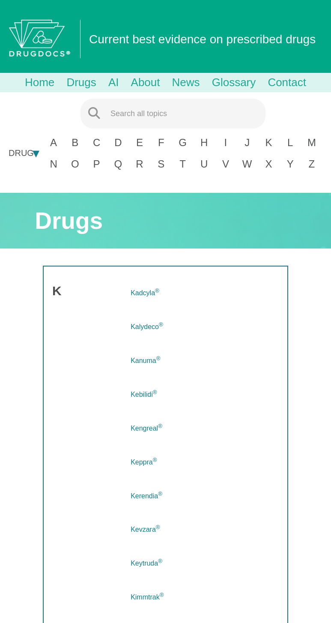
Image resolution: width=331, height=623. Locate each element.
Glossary (234, 82)
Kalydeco (147, 326)
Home (39, 82)
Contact (287, 82)
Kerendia (146, 496)
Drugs (81, 82)
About (145, 82)
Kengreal (146, 428)
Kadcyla (145, 293)
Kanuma (145, 360)
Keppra (144, 462)
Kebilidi (144, 394)
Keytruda (146, 563)
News (186, 82)
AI (113, 82)
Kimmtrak (147, 597)
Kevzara (145, 529)
